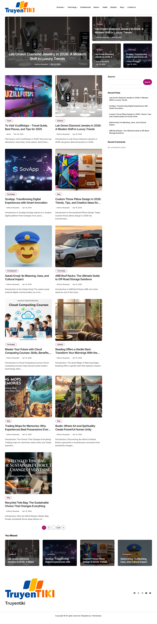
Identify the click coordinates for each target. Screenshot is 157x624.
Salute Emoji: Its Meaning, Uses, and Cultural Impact (127, 123)
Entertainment (85, 7)
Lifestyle (114, 7)
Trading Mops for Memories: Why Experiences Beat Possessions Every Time (27, 433)
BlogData (85, 620)
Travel (9, 120)
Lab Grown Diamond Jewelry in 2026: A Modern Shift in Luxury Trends (75, 129)
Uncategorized (12, 272)
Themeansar (96, 620)
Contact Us (131, 7)
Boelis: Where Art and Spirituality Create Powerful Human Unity (76, 431)
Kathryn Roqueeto (41, 64)
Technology (73, 7)
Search (111, 76)
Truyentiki (15, 607)
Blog (122, 7)
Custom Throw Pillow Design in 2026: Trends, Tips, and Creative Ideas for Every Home (76, 204)
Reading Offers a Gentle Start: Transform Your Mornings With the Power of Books (77, 355)
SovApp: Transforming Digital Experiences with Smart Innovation (137, 57)
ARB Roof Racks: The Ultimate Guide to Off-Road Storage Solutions (74, 281)
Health (105, 7)
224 (58, 532)
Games (96, 7)
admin (8, 135)
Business (61, 7)
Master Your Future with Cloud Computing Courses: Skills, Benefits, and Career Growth (25, 355)
